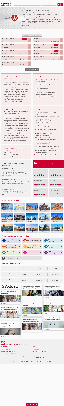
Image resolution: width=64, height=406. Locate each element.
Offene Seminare (27, 4)
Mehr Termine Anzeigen (32, 69)
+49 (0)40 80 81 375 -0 (9, 351)
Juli (24, 274)
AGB (14, 361)
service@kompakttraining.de (18, 356)
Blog (48, 4)
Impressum (47, 361)
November (39, 280)
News (44, 4)
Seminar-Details (26, 25)
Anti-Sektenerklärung (23, 361)
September (55, 274)
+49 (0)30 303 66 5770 (40, 351)
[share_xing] (27, 404)
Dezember (55, 280)
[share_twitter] (33, 404)
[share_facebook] (30, 404)
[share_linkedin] (36, 404)
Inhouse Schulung (36, 4)
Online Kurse (18, 4)
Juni (55, 268)
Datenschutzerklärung (36, 361)
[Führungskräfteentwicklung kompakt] (59, 4)
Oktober (24, 280)
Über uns (53, 4)
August (39, 274)
